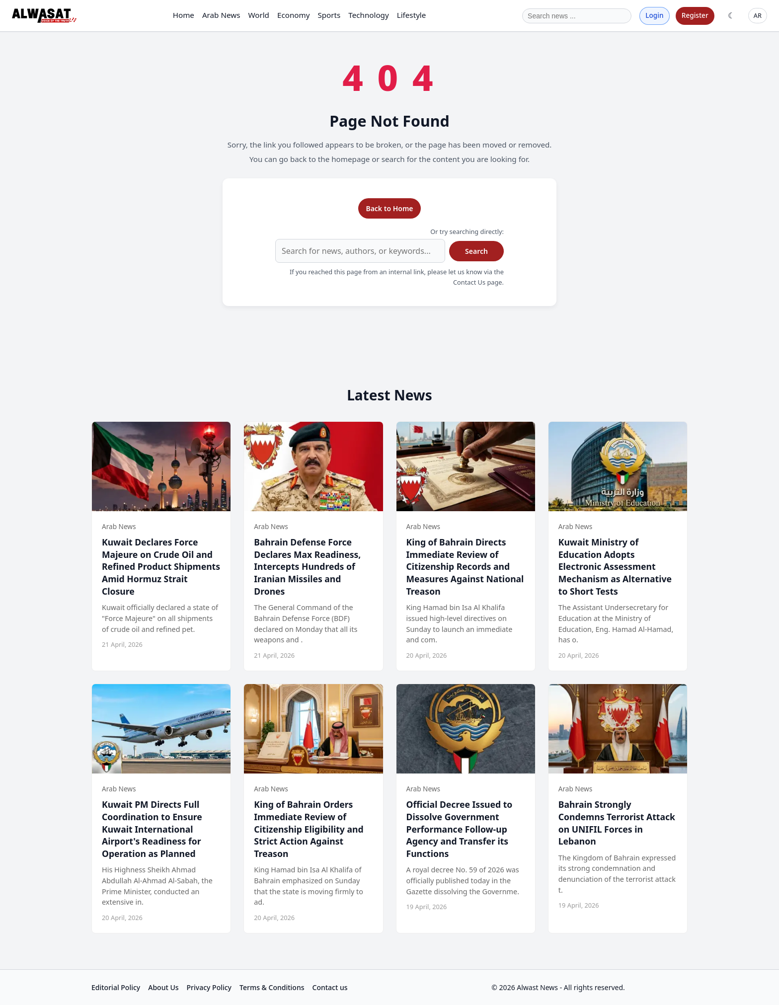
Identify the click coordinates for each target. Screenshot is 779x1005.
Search (476, 251)
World (258, 15)
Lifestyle (411, 15)
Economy (293, 15)
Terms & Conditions (271, 987)
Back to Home (389, 208)
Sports (328, 15)
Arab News (221, 15)
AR (758, 15)
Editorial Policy (115, 987)
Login (654, 15)
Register (695, 15)
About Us (163, 987)
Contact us (330, 987)
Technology (368, 15)
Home (183, 15)
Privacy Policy (209, 987)
